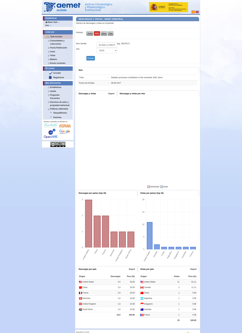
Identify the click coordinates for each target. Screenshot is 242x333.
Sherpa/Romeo (60, 113)
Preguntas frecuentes (55, 96)
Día (110, 33)
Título (52, 55)
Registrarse (58, 77)
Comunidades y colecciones (57, 42)
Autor (52, 51)
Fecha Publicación (58, 48)
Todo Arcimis (56, 37)
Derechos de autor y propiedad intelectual (60, 103)
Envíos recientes (57, 63)
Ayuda (53, 91)
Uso (48, 25)
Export (111, 93)
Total (90, 33)
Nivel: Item (52, 22)
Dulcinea (57, 117)
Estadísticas (55, 87)
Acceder (57, 73)
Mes (104, 33)
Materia (53, 59)
